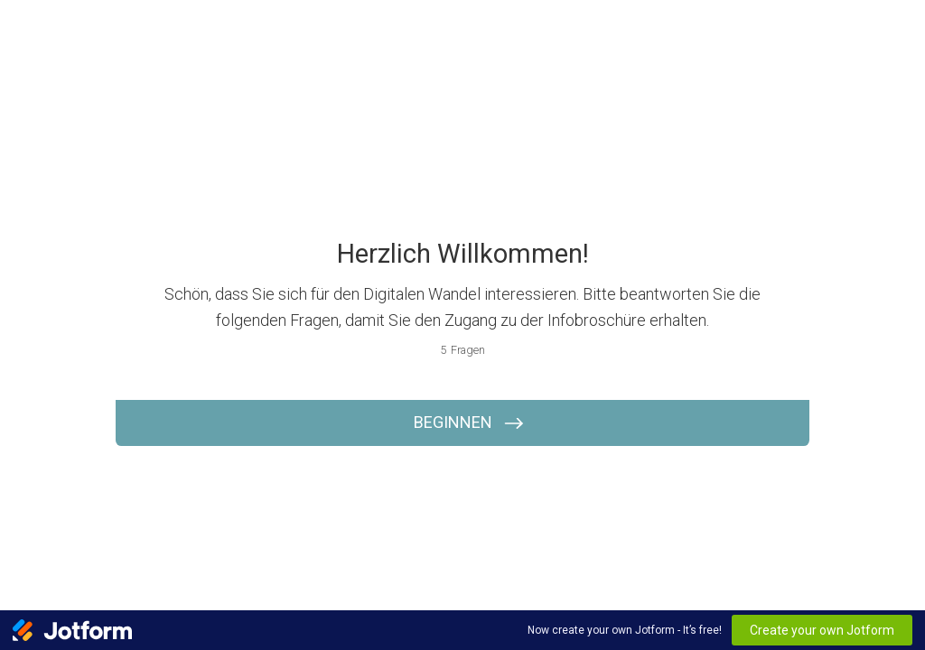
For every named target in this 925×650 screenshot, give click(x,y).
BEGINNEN (453, 422)
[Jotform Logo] (72, 630)
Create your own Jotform (822, 630)
